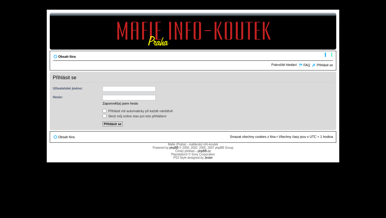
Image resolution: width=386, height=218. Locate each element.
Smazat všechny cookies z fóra (253, 136)
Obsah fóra (67, 56)
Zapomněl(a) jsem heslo (120, 103)
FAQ (306, 65)
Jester (208, 157)
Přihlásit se (325, 65)
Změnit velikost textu (328, 55)
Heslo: (58, 97)
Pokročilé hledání (284, 65)
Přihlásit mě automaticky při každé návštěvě (138, 111)
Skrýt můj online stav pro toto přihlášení (134, 116)
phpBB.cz (204, 151)
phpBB (174, 147)
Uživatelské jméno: (68, 88)
